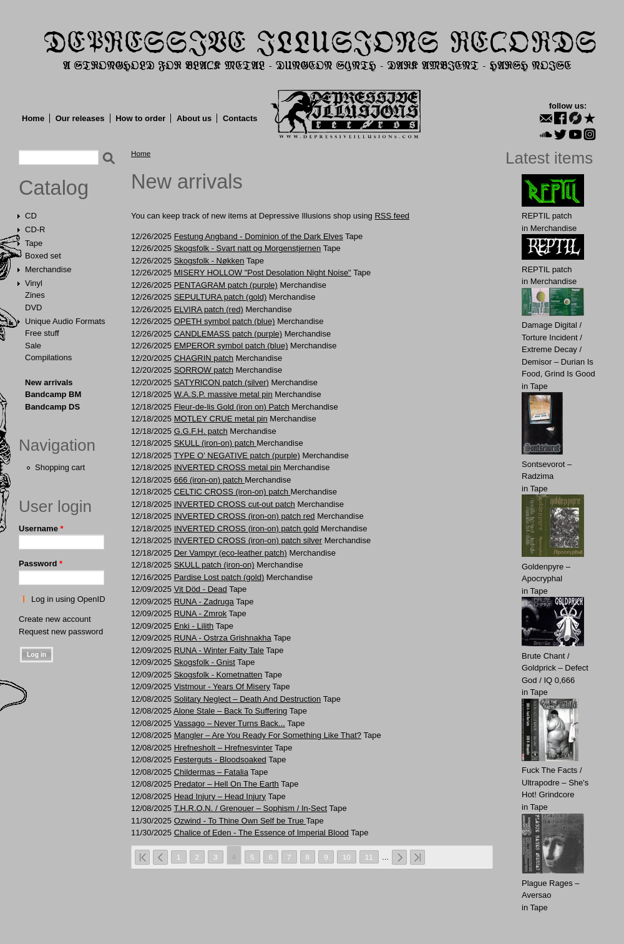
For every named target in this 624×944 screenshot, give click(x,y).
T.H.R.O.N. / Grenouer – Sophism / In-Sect (250, 808)
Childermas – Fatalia (211, 772)
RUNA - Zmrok (200, 613)
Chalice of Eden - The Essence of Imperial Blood (261, 832)
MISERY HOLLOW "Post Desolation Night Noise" (262, 272)
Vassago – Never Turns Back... (229, 723)
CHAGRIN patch (203, 358)
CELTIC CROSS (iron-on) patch (232, 491)
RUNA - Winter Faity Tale (219, 650)
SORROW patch (203, 370)
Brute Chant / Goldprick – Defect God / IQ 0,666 (555, 668)
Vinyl (33, 283)
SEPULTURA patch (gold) (220, 297)
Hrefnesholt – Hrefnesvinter (223, 747)
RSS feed (391, 215)
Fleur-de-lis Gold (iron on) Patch (232, 406)
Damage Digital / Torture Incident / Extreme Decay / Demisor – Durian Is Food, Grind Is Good (558, 349)
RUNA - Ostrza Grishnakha (222, 637)
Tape (33, 243)
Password (40, 563)
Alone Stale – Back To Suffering (230, 710)
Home (33, 118)
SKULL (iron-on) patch (215, 443)
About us (194, 118)
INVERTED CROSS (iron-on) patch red (244, 516)
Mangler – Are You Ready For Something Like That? (267, 735)
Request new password (61, 631)
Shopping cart (60, 467)
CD (31, 215)
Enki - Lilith (194, 626)
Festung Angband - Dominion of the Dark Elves (258, 236)
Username (41, 528)
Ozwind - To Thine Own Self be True (240, 820)
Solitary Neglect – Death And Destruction (247, 699)
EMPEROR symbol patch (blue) (231, 345)
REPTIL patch (547, 215)
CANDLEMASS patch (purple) (228, 333)
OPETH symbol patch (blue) (224, 321)
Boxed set (43, 255)
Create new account (55, 619)
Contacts (240, 118)
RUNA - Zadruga (204, 601)
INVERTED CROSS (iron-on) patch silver (248, 540)
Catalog (54, 188)
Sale (33, 345)
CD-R (35, 229)
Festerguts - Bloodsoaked (220, 759)
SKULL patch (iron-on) (214, 564)
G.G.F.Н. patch (201, 431)
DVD (33, 307)
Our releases (80, 118)
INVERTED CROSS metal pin (227, 467)
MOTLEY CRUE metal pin (221, 418)
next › (399, 857)
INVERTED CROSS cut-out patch (234, 504)
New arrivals (49, 382)
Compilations (48, 357)
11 (369, 857)
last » (417, 857)
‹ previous (160, 857)
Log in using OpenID (68, 599)
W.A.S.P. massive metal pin (223, 394)
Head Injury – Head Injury (220, 796)
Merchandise (48, 269)
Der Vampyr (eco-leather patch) (230, 553)
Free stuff (42, 333)
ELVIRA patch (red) (208, 309)
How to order (140, 118)
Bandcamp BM (53, 394)
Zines (35, 295)
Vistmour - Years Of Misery (222, 686)
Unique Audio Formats (65, 321)
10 (347, 857)
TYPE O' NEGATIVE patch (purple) (236, 455)
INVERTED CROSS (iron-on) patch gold (246, 528)
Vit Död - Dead (200, 589)
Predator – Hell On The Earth (226, 784)
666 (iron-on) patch (209, 479)
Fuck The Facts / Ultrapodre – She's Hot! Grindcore (555, 782)
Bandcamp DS (52, 406)
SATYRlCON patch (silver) (221, 382)
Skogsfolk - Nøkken (209, 260)
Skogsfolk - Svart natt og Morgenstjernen (247, 248)
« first (142, 857)
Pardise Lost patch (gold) (219, 577)
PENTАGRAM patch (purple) (226, 285)
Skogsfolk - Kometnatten (218, 674)
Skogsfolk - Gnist (204, 662)
